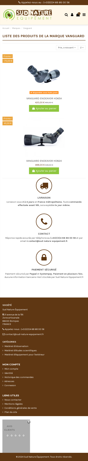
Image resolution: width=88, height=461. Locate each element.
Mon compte (11, 368)
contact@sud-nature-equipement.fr (48, 233)
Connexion (10, 385)
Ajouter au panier (44, 108)
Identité (8, 373)
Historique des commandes (19, 377)
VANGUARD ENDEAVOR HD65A (44, 98)
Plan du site (10, 412)
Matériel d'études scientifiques (20, 350)
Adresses (9, 381)
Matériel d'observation (16, 346)
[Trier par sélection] (67, 47)
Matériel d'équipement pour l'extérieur (24, 354)
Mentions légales (13, 404)
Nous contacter (12, 399)
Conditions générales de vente (20, 408)
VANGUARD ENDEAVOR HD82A (44, 160)
